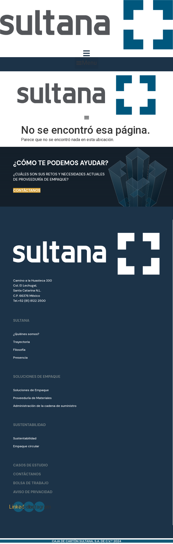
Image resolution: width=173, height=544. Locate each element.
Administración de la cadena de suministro (44, 406)
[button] (86, 63)
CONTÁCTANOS (27, 474)
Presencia (20, 358)
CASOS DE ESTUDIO (30, 465)
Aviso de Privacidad (33, 491)
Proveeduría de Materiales (32, 398)
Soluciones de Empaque (31, 390)
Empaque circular (26, 446)
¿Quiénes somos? (26, 334)
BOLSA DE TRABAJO (31, 483)
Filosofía (19, 350)
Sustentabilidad (24, 438)
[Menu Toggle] (86, 53)
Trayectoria (21, 342)
